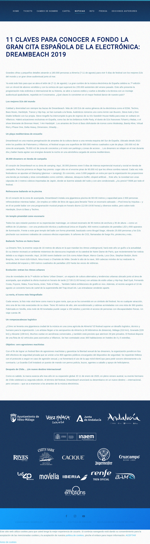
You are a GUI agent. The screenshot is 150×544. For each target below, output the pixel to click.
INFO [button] (91, 11)
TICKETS (27, 11)
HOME (16, 11)
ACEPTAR (131, 535)
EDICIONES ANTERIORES (124, 11)
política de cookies (75, 535)
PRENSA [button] (103, 11)
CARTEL (66, 11)
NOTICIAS (80, 11)
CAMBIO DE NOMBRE (47, 11)
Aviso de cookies (8, 542)
